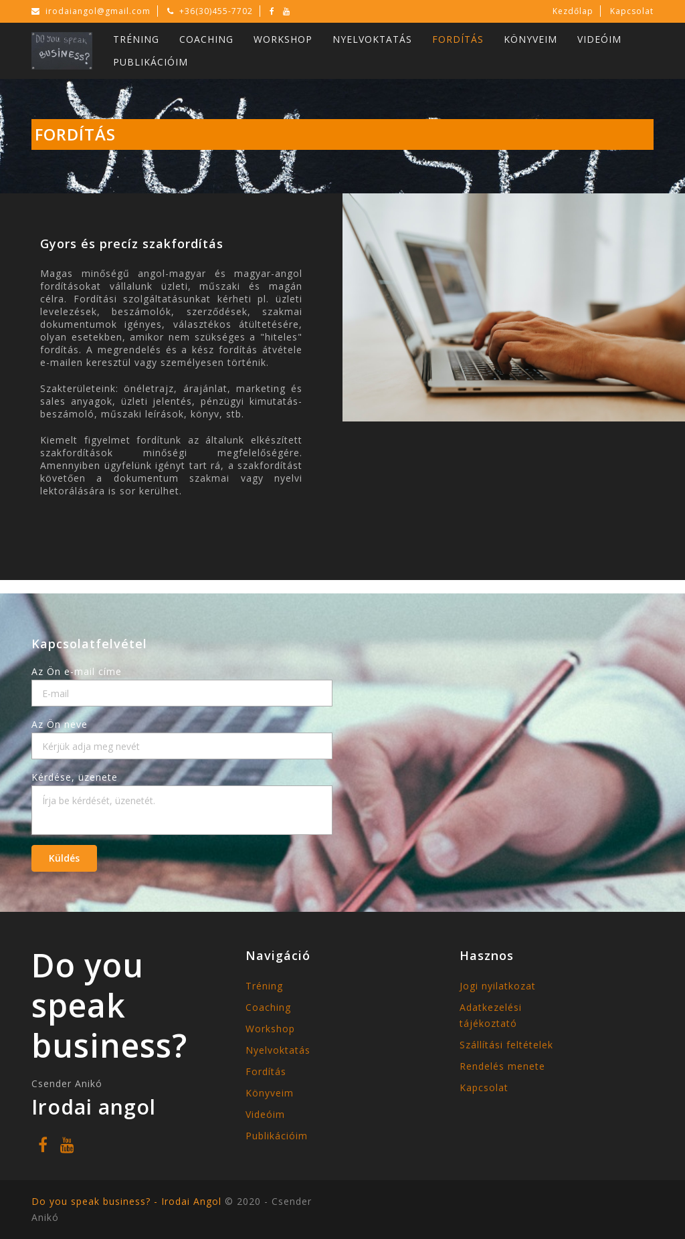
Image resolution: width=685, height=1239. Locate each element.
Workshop (283, 39)
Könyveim (530, 39)
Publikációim (150, 62)
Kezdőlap (573, 11)
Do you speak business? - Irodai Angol (128, 1201)
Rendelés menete (502, 1066)
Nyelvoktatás (372, 39)
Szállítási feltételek (506, 1044)
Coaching (206, 39)
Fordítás (458, 39)
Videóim (599, 39)
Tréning (136, 39)
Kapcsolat (632, 11)
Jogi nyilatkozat (498, 985)
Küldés (64, 858)
